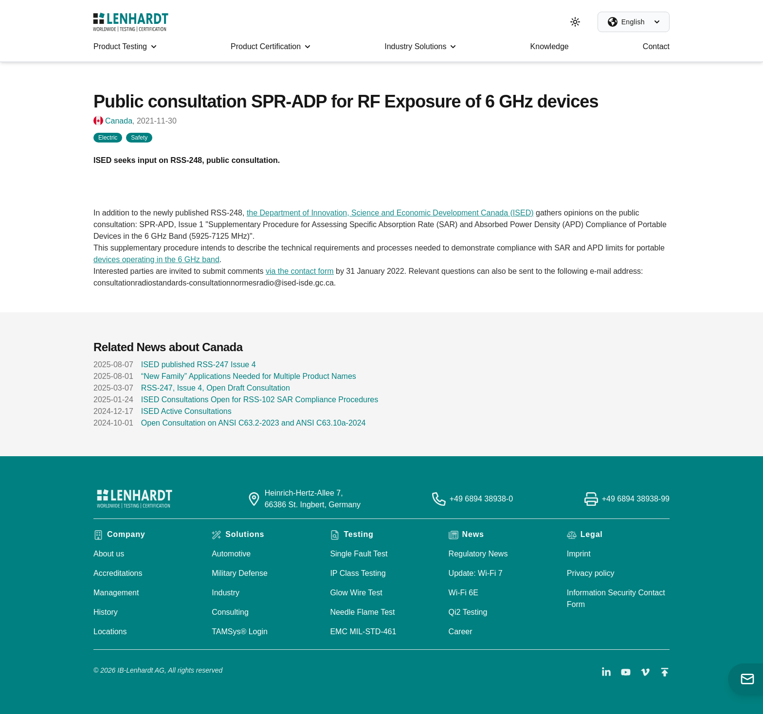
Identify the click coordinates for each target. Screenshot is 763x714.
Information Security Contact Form (616, 598)
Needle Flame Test (362, 612)
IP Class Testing (357, 573)
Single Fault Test (358, 554)
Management (116, 593)
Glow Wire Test (356, 593)
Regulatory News (478, 554)
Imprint (579, 554)
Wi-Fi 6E (463, 593)
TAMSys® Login (240, 631)
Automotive (231, 554)
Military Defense (240, 573)
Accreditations (118, 573)
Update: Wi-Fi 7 (476, 573)
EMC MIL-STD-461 (363, 631)
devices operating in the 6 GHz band (156, 259)
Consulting (230, 612)
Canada (118, 121)
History (105, 612)
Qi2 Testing (468, 612)
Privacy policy (591, 573)
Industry (225, 593)
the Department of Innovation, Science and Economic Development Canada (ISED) (390, 213)
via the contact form (300, 271)
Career (460, 631)
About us (108, 554)
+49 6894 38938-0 (481, 499)
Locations (110, 631)
